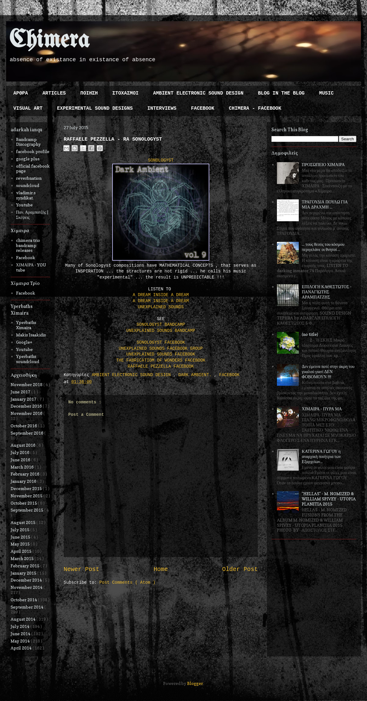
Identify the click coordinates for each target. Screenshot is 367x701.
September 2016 (27, 433)
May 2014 (21, 640)
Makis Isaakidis (31, 334)
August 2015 (23, 522)
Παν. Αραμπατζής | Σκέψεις (32, 214)
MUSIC (326, 93)
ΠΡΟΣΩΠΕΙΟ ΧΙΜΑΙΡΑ (323, 164)
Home (160, 569)
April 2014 (21, 647)
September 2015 (27, 509)
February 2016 (25, 473)
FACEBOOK (202, 108)
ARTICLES (54, 93)
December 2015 (27, 488)
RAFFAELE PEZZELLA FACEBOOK (161, 366)
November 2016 (27, 413)
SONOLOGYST (160, 160)
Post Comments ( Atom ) (127, 582)
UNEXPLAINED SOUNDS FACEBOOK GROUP (161, 348)
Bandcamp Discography (28, 142)
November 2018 (27, 384)
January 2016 (24, 481)
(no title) (310, 334)
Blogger (195, 683)
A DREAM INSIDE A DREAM (161, 294)
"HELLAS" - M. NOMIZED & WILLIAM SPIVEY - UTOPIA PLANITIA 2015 (329, 498)
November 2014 (27, 587)
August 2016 (23, 445)
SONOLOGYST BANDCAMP (160, 324)
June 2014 (21, 633)
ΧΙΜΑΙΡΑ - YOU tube (31, 267)
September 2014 (27, 606)
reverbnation (29, 178)
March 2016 (23, 466)
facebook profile (32, 151)
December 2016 (27, 406)
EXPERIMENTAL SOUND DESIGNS (95, 108)
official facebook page (33, 168)
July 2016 (20, 452)
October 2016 (24, 425)
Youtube (24, 204)
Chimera (49, 40)
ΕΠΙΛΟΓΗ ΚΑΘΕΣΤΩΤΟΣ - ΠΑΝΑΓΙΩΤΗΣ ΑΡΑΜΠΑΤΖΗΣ (327, 291)
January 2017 (24, 399)
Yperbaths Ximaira (26, 325)
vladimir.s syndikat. (25, 195)
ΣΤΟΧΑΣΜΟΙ (125, 93)
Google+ (24, 342)
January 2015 (24, 573)
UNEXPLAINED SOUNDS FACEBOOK (160, 354)
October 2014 (24, 599)
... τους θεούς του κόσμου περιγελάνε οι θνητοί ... (323, 247)
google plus (27, 158)
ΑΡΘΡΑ (20, 93)
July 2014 (20, 626)
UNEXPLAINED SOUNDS (161, 307)
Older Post (240, 569)
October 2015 (24, 503)
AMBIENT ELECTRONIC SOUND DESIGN (198, 93)
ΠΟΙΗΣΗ (89, 93)
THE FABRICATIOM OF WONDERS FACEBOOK (160, 360)
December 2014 (27, 579)
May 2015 (21, 543)
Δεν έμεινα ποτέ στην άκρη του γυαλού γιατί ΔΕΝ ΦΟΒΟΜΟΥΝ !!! (328, 371)
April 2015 (21, 551)
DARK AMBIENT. (196, 374)
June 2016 (21, 459)
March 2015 (23, 558)
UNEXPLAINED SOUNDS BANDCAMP (160, 330)
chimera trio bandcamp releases (28, 245)
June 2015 (21, 536)
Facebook (25, 257)
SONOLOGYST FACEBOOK (160, 342)
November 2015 (27, 495)
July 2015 (20, 529)
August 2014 (23, 619)
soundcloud (27, 185)
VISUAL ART (27, 108)
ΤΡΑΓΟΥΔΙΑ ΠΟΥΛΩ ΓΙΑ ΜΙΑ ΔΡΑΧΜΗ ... (325, 204)
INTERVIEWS (162, 108)
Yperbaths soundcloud (27, 359)
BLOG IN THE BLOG (281, 93)
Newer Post (81, 569)
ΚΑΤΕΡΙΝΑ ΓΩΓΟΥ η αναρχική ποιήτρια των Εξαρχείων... (321, 456)
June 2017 (21, 391)
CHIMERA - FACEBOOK (255, 108)
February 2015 (25, 565)
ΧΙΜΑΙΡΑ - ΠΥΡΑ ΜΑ (322, 408)
